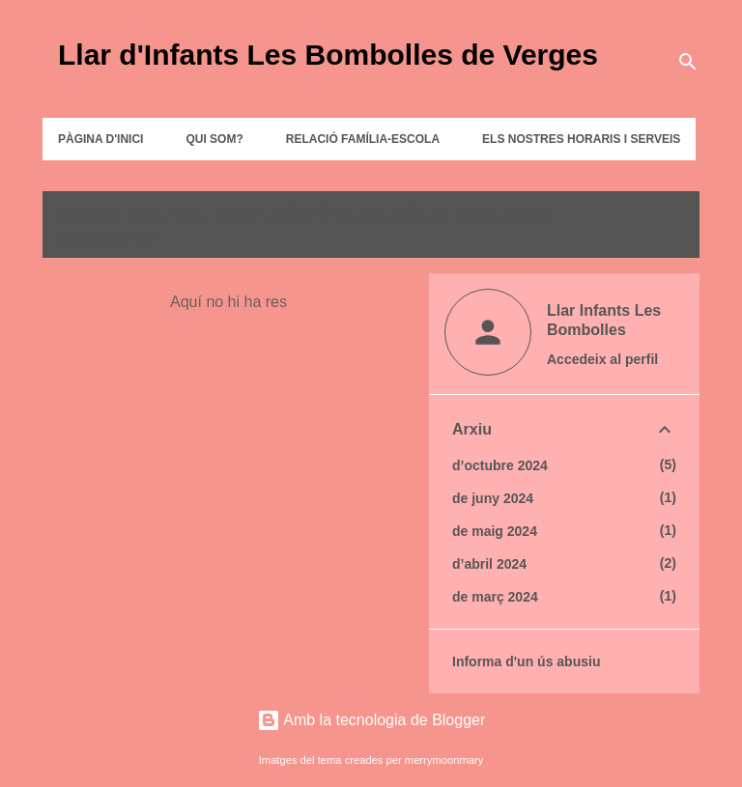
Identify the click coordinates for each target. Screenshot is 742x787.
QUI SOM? (214, 139)
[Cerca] (687, 62)
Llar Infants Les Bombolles (604, 320)
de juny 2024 (492, 498)
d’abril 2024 (489, 564)
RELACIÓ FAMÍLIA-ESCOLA (363, 139)
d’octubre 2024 (500, 465)
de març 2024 (495, 596)
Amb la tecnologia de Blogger (371, 720)
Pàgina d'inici (100, 139)
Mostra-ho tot (106, 239)
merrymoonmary (444, 760)
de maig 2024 (494, 531)
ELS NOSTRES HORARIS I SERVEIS (581, 139)
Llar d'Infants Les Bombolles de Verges (328, 54)
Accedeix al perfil (602, 359)
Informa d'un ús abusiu (526, 661)
